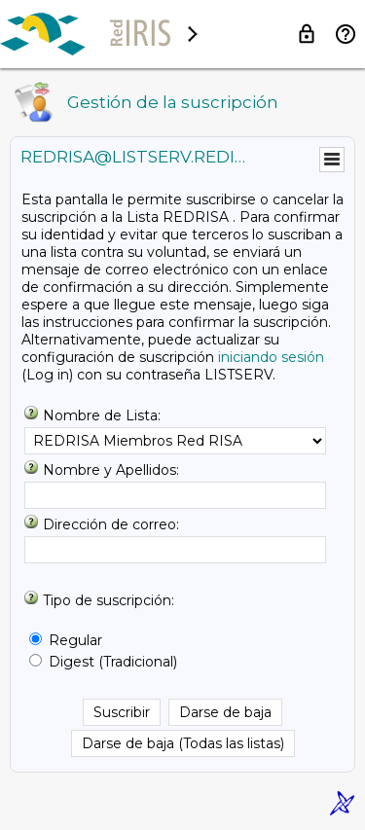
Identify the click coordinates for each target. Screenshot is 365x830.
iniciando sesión (271, 357)
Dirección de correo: (111, 524)
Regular (75, 640)
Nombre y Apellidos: (111, 470)
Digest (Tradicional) (113, 661)
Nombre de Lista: (102, 415)
